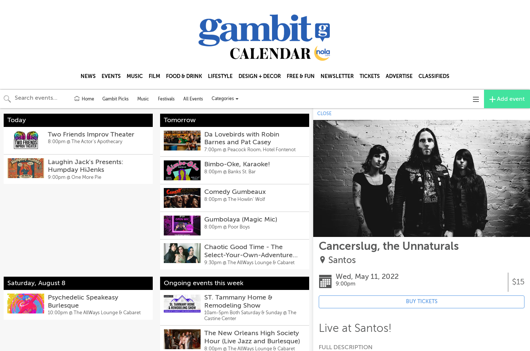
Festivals (166, 99)
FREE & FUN (301, 76)
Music (143, 99)
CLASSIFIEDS (433, 76)
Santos (342, 260)
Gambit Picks (115, 99)
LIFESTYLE (220, 76)
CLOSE (324, 113)
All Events (193, 99)
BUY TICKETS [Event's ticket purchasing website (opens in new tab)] (422, 301)
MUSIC (135, 76)
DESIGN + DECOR (260, 76)
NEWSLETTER (337, 76)
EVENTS (111, 76)
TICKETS (370, 76)
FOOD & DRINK (184, 76)
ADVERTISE (399, 76)
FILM (154, 76)
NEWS (88, 76)
